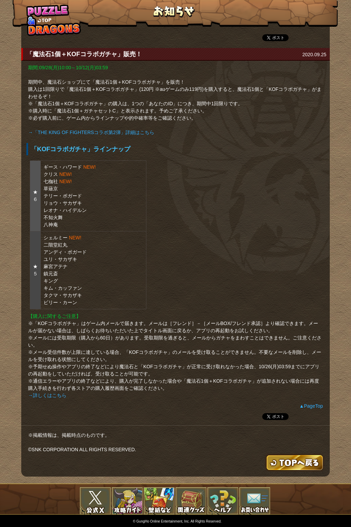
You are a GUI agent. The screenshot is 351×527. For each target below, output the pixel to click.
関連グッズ (191, 501)
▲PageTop (311, 406)
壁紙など (159, 501)
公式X (95, 501)
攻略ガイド (127, 501)
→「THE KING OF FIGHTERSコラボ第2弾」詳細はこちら (91, 132)
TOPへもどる (53, 20)
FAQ (222, 501)
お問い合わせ (254, 501)
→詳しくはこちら (47, 395)
